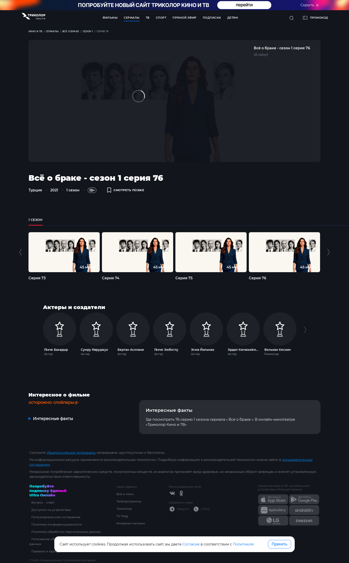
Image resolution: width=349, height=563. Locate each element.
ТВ (148, 17)
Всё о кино (125, 494)
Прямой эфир (184, 17)
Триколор (124, 509)
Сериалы (132, 17)
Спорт (161, 17)
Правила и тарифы (45, 551)
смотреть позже (127, 191)
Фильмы (110, 17)
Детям (232, 17)
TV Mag (122, 516)
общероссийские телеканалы (71, 453)
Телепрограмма (129, 501)
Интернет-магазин (131, 523)
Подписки (212, 17)
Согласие (191, 544)
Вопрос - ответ (41, 502)
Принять (279, 544)
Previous (21, 256)
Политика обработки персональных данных (65, 532)
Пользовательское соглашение (55, 517)
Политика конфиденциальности (56, 524)
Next (328, 256)
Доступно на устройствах (50, 510)
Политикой (243, 544)
